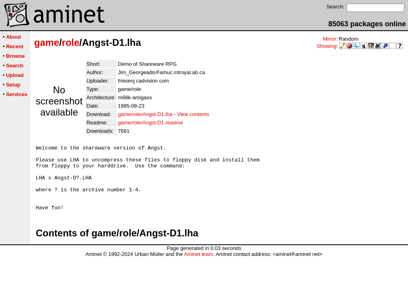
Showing (327, 46)
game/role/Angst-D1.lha (145, 114)
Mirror (329, 39)
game (46, 42)
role (70, 42)
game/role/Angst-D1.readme (150, 123)
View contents (193, 114)
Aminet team (198, 267)
